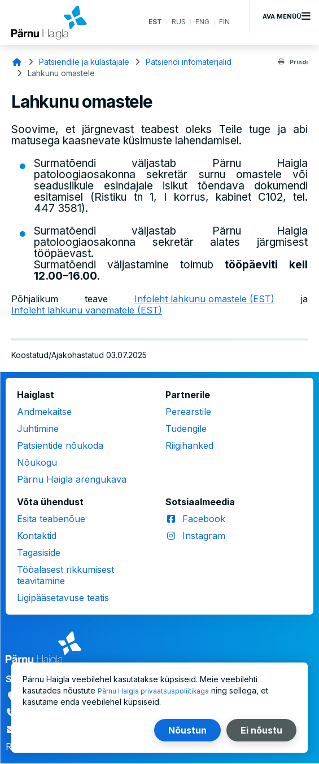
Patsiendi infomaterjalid (188, 62)
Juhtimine (38, 428)
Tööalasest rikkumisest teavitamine (65, 575)
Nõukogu (37, 462)
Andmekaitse (44, 411)
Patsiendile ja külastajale (84, 62)
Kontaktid (36, 535)
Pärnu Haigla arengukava (71, 479)
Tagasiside (38, 552)
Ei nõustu (261, 730)
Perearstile (188, 411)
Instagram (203, 535)
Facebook (203, 518)
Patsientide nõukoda (60, 445)
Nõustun (187, 730)
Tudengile (186, 428)
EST (149, 22)
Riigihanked (189, 445)
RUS (175, 22)
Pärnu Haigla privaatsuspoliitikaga (160, 690)
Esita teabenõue (51, 518)
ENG (200, 22)
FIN (224, 22)
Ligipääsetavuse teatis (63, 597)
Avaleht (17, 62)
